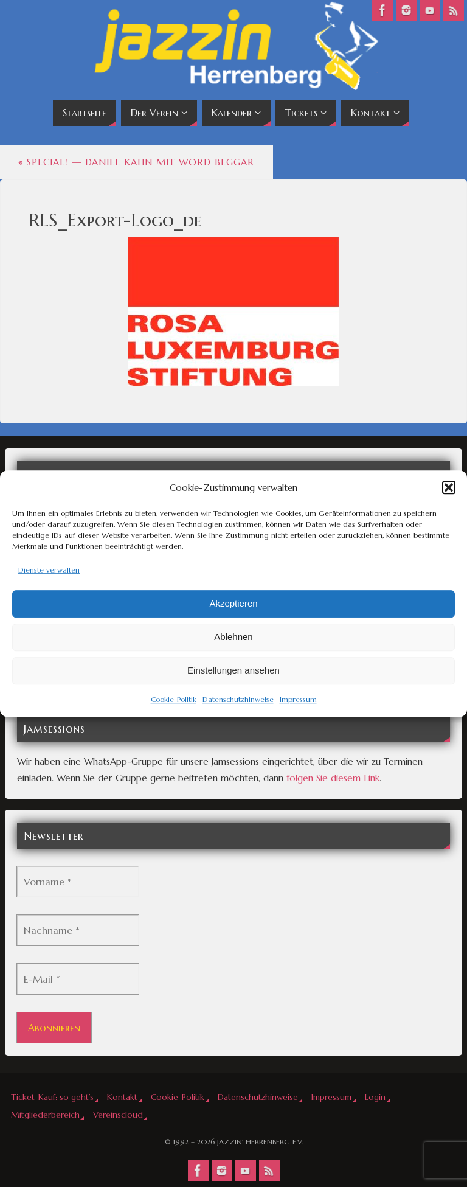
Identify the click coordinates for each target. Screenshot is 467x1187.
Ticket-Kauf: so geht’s (52, 1097)
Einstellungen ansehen (233, 671)
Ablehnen (233, 637)
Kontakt (122, 1097)
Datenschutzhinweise (238, 699)
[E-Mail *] (78, 979)
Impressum (298, 699)
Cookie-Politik (173, 699)
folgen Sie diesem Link (332, 778)
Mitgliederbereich (45, 1115)
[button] (449, 487)
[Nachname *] (78, 930)
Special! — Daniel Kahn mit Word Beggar (136, 162)
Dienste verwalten (49, 569)
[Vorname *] (78, 881)
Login (375, 1097)
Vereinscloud (118, 1115)
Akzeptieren (233, 604)
